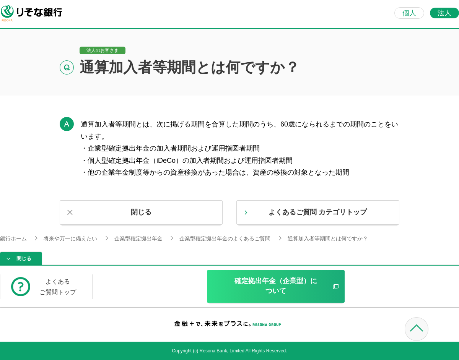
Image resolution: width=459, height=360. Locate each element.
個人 (409, 13)
